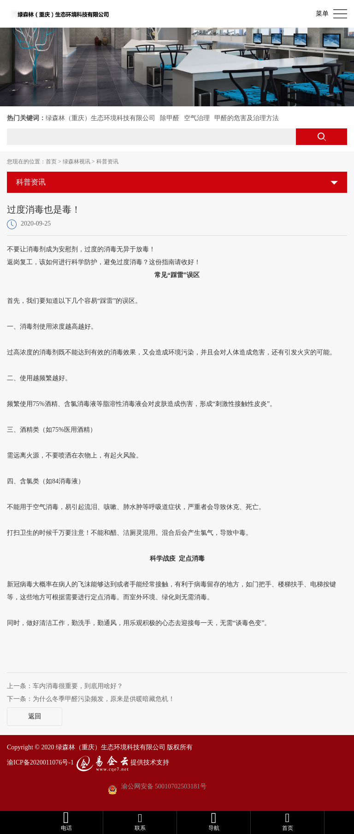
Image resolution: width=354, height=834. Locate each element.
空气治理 (197, 118)
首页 (51, 161)
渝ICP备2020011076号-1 (40, 762)
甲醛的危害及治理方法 (246, 118)
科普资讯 (107, 161)
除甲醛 (169, 118)
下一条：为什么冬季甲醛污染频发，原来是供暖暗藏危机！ (91, 698)
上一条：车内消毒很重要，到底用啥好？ (65, 686)
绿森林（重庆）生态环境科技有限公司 (100, 118)
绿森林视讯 (76, 161)
